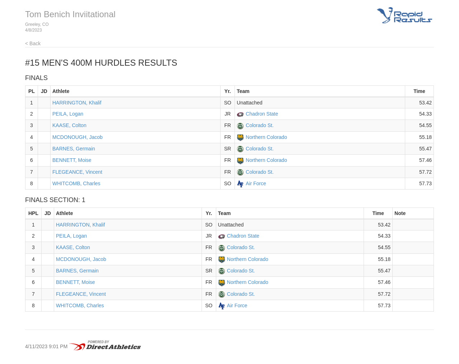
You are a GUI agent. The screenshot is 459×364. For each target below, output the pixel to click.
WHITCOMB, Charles (76, 183)
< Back (33, 43)
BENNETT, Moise (71, 160)
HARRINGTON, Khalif (76, 103)
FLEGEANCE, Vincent (77, 172)
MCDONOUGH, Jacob (77, 137)
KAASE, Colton (69, 125)
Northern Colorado (266, 137)
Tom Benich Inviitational (70, 14)
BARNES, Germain (73, 148)
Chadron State (262, 114)
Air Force (256, 183)
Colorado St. (260, 125)
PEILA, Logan (67, 114)
